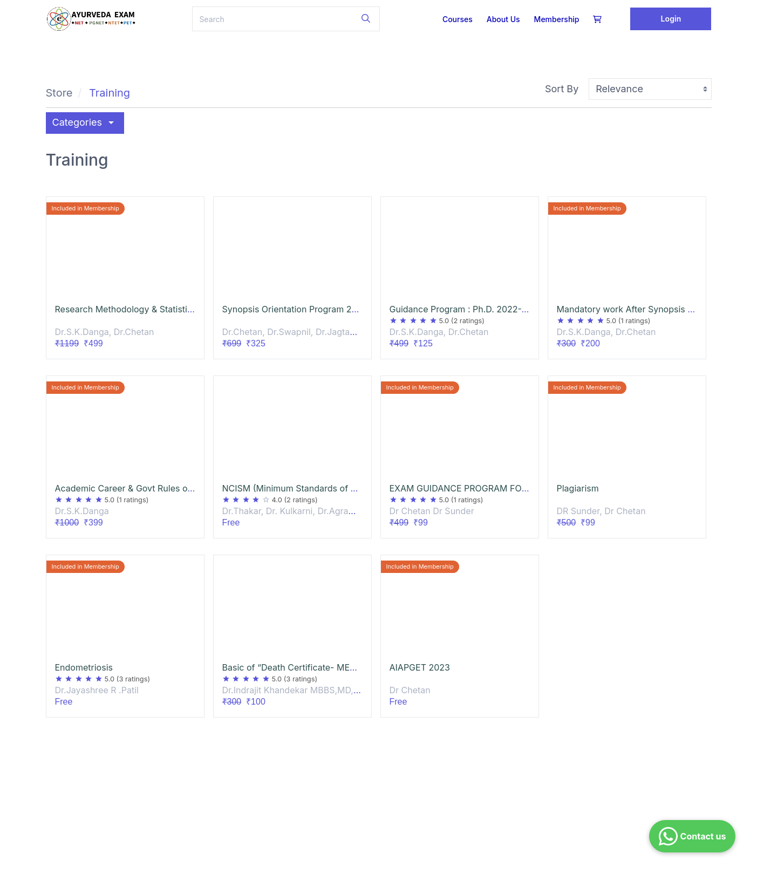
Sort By (561, 88)
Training (109, 92)
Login (671, 18)
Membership (556, 19)
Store (59, 92)
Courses (457, 19)
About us (503, 19)
